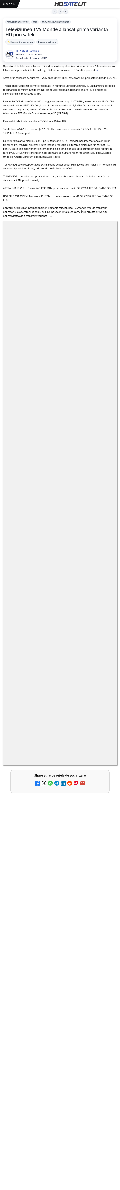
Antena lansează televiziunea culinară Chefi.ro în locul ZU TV (54, 425)
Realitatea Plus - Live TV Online (35, 598)
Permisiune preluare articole (60, 1072)
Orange (56, 1052)
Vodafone (81, 1052)
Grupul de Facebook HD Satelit (60, 976)
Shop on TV (15, 759)
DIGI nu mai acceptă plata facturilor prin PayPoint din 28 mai (55, 499)
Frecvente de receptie (18, 22)
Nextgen (43, 1052)
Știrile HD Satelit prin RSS (60, 1032)
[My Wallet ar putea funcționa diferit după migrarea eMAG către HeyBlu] (106, 457)
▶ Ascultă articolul (47, 41)
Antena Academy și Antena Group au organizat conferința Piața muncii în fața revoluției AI (59, 684)
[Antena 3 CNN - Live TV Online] (106, 580)
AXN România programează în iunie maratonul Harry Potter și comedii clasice (54, 476)
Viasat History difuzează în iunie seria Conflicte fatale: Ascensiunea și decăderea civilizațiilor (56, 669)
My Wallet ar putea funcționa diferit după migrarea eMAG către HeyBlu (53, 451)
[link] (60, 407)
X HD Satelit (60, 1013)
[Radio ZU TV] (106, 555)
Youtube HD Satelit (60, 994)
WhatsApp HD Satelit (60, 985)
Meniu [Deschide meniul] (9, 4)
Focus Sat (30, 1052)
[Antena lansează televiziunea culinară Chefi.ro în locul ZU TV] (106, 432)
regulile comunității (54, 315)
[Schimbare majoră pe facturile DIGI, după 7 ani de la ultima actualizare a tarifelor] (106, 407)
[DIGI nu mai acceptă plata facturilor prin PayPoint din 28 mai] (106, 506)
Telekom (68, 1052)
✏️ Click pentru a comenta (20, 41)
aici (98, 70)
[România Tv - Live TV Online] (106, 629)
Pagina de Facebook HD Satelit (60, 966)
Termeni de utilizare (60, 1082)
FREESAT (17, 1052)
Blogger (85, 1107)
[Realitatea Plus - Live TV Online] (106, 605)
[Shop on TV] (60, 794)
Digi (7, 1052)
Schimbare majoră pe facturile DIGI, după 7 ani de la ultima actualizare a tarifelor (54, 402)
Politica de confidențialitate (60, 1092)
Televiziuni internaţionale (55, 22)
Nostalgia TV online (27, 524)
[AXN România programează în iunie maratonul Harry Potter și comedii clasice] (106, 481)
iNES (92, 1052)
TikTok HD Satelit (60, 1004)
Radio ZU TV (22, 548)
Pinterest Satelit (60, 1022)
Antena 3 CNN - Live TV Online (34, 573)
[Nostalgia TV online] (106, 530)
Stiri (35, 22)
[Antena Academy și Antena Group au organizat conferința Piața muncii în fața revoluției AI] (60, 721)
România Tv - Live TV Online (33, 623)
